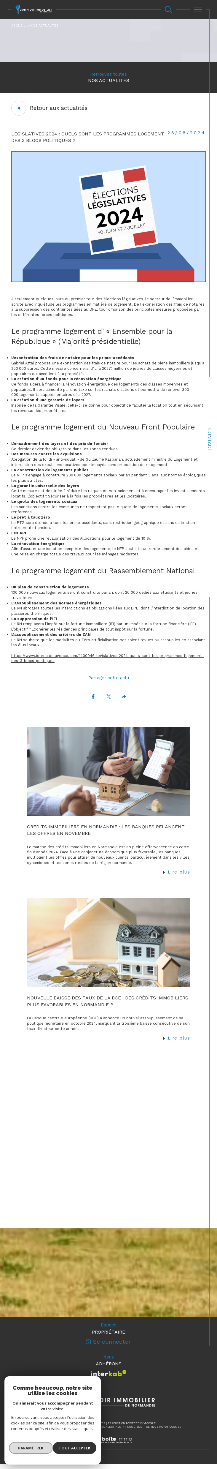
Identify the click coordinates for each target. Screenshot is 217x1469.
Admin (120, 1431)
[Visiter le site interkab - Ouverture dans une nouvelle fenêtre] (109, 1378)
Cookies (175, 1431)
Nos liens (134, 1431)
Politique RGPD (156, 1431)
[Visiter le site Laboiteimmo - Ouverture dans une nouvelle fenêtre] (108, 1451)
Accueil (18, 26)
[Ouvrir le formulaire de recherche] (168, 9)
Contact (210, 439)
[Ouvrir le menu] (198, 9)
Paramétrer (29, 1449)
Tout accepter (75, 1449)
